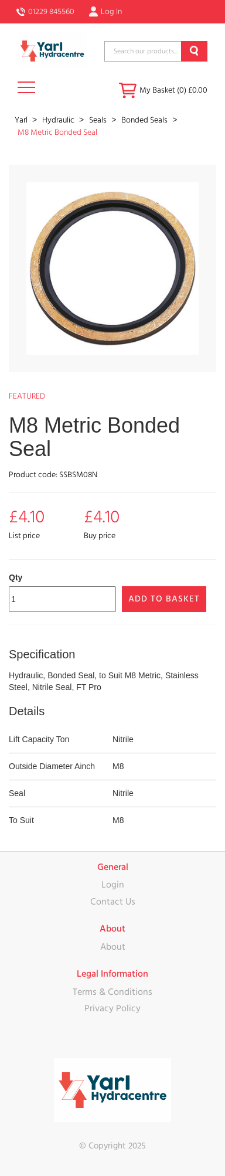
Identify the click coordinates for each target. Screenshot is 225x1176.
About (112, 946)
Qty (15, 577)
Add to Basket (164, 598)
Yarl (22, 120)
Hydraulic (59, 120)
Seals (98, 120)
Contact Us (112, 901)
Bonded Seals (145, 120)
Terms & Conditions (112, 992)
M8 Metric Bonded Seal (57, 132)
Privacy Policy (112, 1008)
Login (112, 884)
